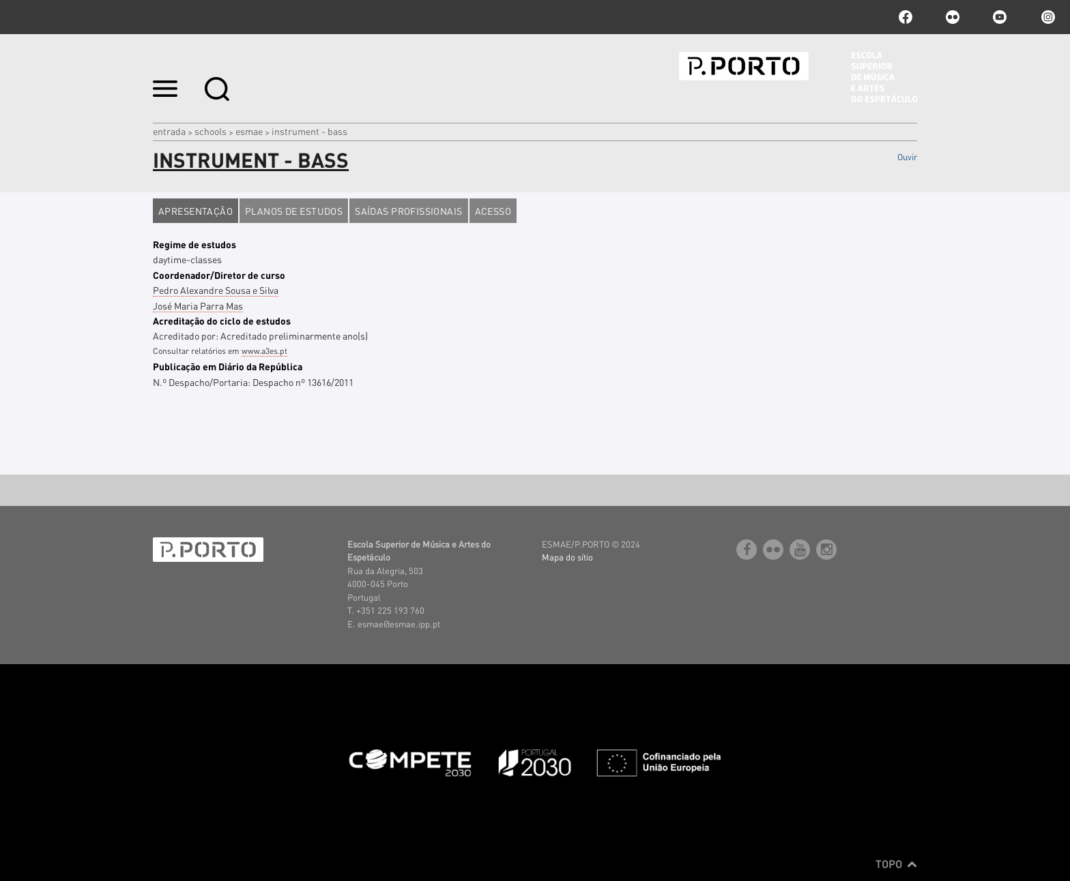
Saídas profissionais (408, 211)
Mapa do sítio (567, 557)
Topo (896, 864)
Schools (210, 131)
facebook (905, 17)
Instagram (1047, 17)
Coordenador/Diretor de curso (219, 275)
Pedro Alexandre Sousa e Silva (215, 290)
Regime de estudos (194, 244)
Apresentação (195, 211)
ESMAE (249, 131)
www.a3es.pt (264, 351)
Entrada (169, 131)
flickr (952, 17)
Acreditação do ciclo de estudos (222, 320)
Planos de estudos (294, 211)
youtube (1000, 17)
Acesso (493, 211)
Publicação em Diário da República (227, 366)
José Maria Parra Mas (198, 305)
